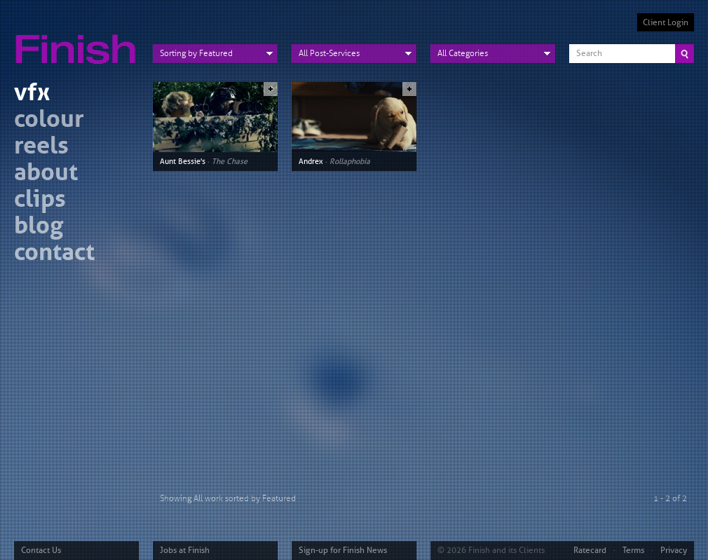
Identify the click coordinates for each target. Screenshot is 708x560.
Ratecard (589, 550)
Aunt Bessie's (182, 161)
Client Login (665, 22)
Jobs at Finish (185, 550)
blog (38, 227)
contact (54, 254)
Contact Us (41, 550)
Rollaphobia (349, 161)
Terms (633, 550)
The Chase (229, 161)
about (46, 174)
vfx (32, 94)
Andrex (311, 161)
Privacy (673, 550)
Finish (79, 40)
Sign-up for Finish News (343, 550)
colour (49, 121)
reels (41, 147)
